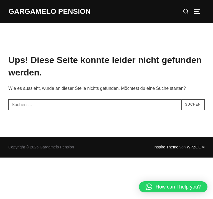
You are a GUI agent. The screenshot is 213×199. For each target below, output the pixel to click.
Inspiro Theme (166, 147)
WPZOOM (196, 147)
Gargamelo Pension (50, 11)
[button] (173, 186)
